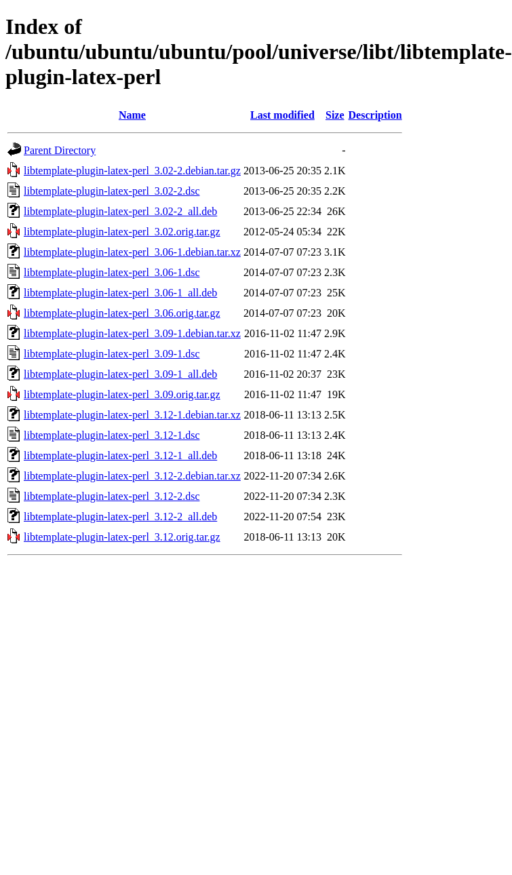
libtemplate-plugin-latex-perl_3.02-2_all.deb (120, 211)
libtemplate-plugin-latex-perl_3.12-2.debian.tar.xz (132, 476)
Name (132, 115)
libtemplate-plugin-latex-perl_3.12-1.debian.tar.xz (132, 415)
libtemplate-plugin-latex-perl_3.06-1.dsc (111, 272)
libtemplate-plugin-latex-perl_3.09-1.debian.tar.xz (132, 333)
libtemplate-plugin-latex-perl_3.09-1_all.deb (120, 374)
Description (375, 115)
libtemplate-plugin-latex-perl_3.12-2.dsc (111, 496)
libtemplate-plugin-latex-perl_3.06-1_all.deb (120, 292)
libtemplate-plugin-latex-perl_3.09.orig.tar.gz (122, 394)
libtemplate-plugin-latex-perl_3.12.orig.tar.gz (122, 537)
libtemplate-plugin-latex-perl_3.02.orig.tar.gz (122, 231)
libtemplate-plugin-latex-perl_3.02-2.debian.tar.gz (132, 170)
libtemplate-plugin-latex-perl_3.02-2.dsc (111, 191)
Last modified (282, 115)
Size (335, 115)
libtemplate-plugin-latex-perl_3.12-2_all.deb (120, 516)
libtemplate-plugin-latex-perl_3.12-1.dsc (111, 435)
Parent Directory (60, 150)
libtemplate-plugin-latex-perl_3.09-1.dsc (111, 353)
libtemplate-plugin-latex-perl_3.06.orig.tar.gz (122, 313)
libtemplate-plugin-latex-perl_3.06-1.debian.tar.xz (132, 252)
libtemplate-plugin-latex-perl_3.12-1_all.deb (120, 455)
